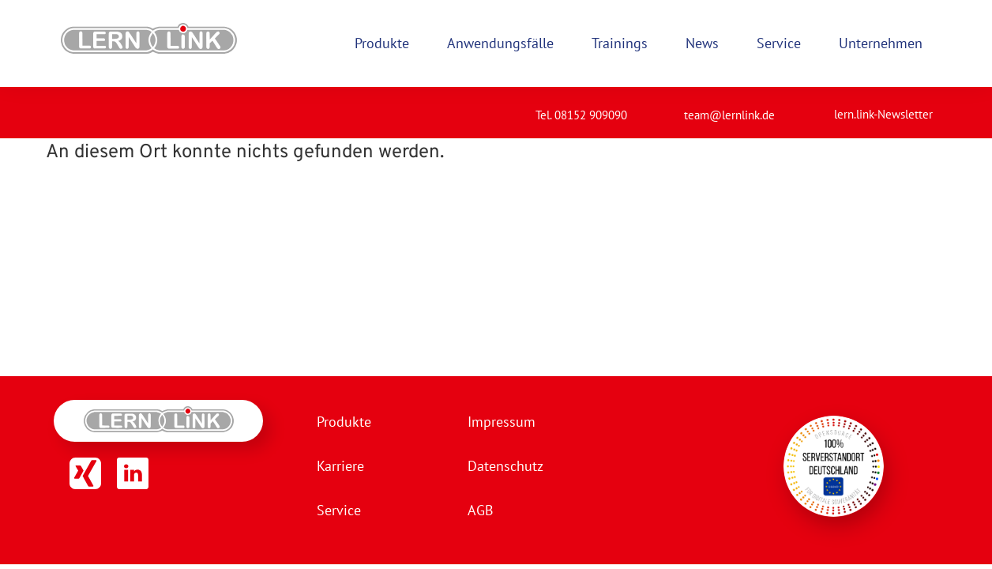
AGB (481, 510)
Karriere (340, 466)
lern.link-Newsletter (883, 114)
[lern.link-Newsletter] (814, 107)
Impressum (501, 422)
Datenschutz (505, 466)
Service (339, 510)
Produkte (344, 422)
